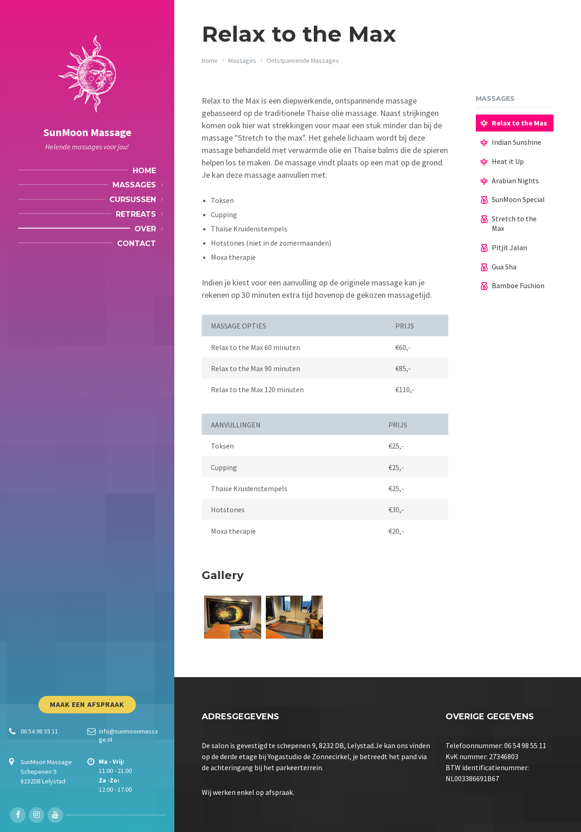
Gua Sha (504, 266)
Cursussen (132, 199)
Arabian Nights (515, 180)
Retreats (136, 214)
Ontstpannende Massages (303, 60)
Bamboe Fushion (518, 285)
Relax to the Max (519, 122)
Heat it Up (508, 161)
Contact (136, 243)
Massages (134, 185)
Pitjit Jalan (509, 247)
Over (145, 228)
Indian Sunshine (516, 142)
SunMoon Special (518, 199)
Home (144, 170)
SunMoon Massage (87, 132)
